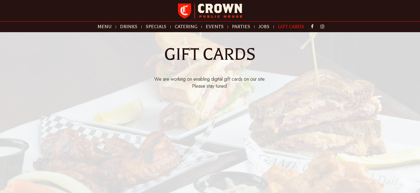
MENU (105, 26)
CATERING (186, 26)
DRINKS (128, 26)
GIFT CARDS (291, 26)
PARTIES (241, 26)
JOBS (263, 26)
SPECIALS (156, 26)
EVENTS (215, 26)
